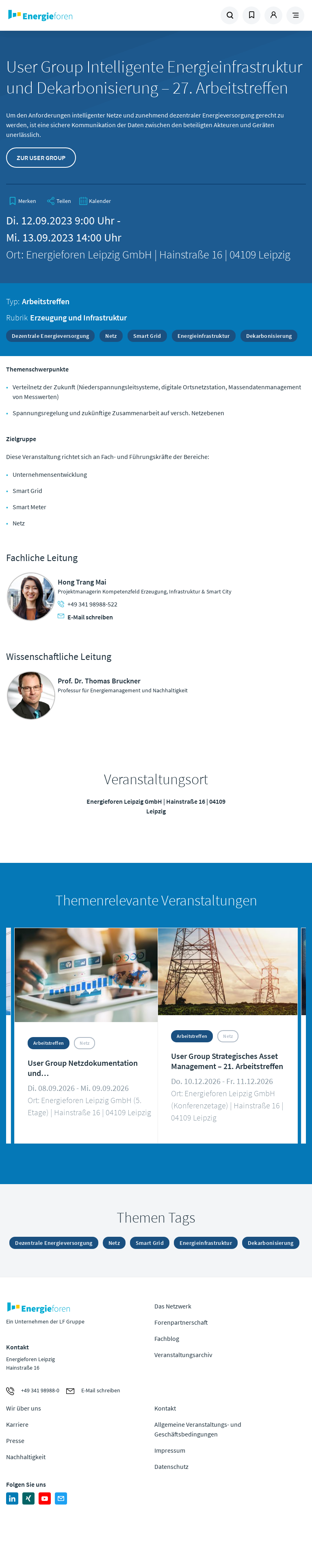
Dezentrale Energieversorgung (50, 335)
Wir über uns (23, 1408)
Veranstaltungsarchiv (183, 1355)
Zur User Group (41, 158)
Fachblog (166, 1338)
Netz (111, 335)
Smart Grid (147, 335)
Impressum (169, 1450)
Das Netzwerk (172, 1306)
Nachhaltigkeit (26, 1457)
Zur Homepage (63, 15)
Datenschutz (171, 1466)
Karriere (17, 1424)
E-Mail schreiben (85, 617)
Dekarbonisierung (269, 335)
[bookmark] (22, 200)
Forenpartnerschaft (181, 1322)
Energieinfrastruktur (204, 335)
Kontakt (165, 1408)
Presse (15, 1440)
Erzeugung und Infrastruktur (78, 317)
